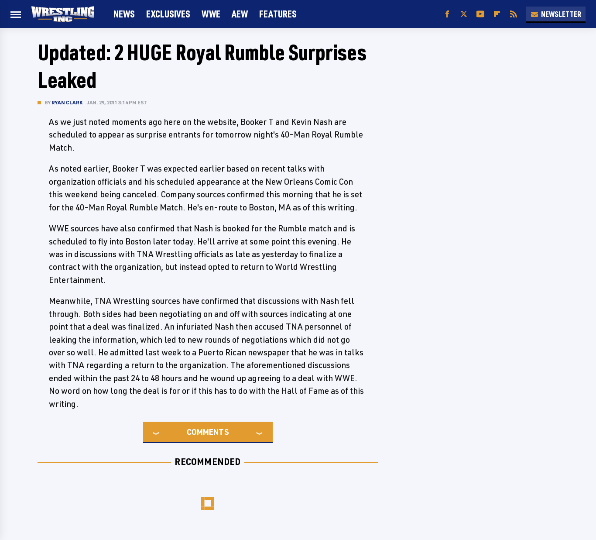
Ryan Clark (66, 102)
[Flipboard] (497, 14)
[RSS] (513, 14)
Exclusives (168, 14)
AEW (240, 14)
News (124, 14)
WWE (211, 14)
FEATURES (278, 14)
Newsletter (556, 14)
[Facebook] (447, 14)
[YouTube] (480, 14)
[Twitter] (464, 14)
